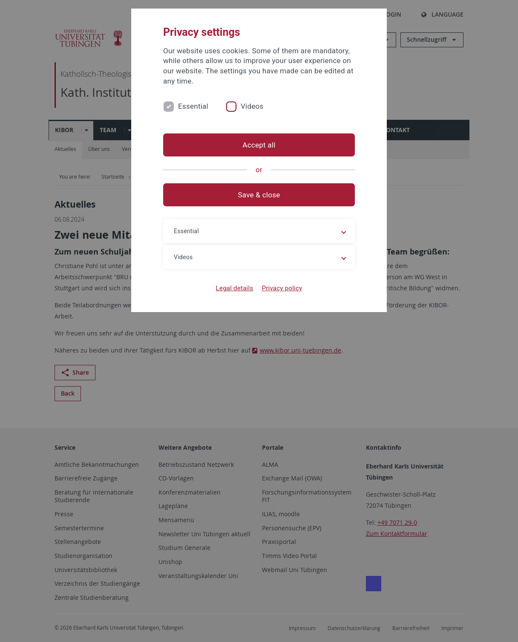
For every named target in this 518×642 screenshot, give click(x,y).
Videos (252, 106)
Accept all (258, 145)
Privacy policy (282, 288)
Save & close (259, 195)
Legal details (234, 288)
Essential (193, 106)
